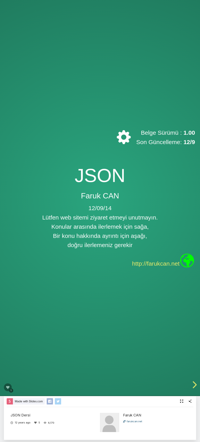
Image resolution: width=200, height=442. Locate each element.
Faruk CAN (132, 415)
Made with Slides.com (29, 401)
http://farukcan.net (155, 263)
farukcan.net (132, 421)
